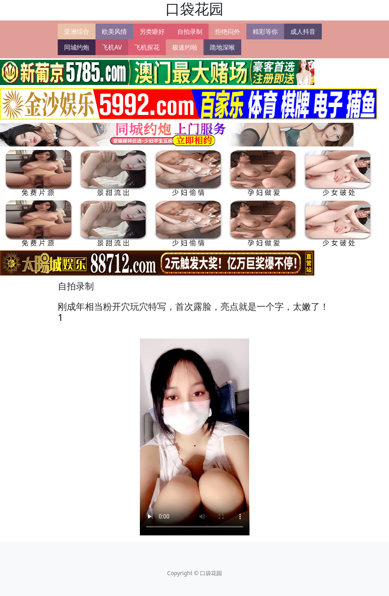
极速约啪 (184, 47)
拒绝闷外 (227, 31)
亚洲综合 (76, 31)
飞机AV (112, 47)
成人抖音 (303, 31)
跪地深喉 (222, 47)
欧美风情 (114, 31)
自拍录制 (189, 31)
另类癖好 (152, 31)
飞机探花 (147, 47)
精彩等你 (265, 31)
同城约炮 (76, 47)
